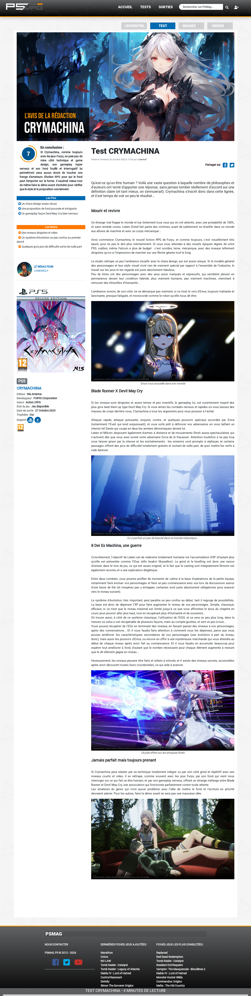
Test (163, 26)
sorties (166, 7)
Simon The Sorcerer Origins (117, 985)
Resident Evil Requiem (169, 965)
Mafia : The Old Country (170, 985)
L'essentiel (135, 26)
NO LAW (106, 961)
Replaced (161, 952)
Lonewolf (141, 159)
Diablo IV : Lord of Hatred (116, 973)
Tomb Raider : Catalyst (114, 965)
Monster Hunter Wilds (169, 977)
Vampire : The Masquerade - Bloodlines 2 (180, 969)
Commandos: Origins (169, 981)
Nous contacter (56, 944)
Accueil (125, 7)
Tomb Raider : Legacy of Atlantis (120, 969)
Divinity (105, 981)
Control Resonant (111, 977)
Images (191, 25)
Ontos (104, 956)
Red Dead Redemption (169, 956)
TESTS (145, 7)
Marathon (107, 952)
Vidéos (220, 25)
